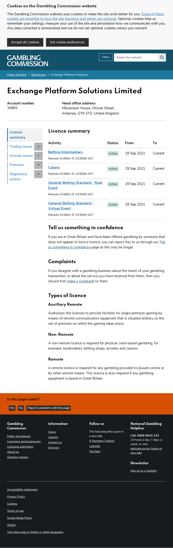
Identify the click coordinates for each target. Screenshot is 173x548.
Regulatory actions (18, 177)
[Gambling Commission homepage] (27, 66)
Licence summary (17, 136)
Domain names (21, 156)
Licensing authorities (20, 447)
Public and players (19, 436)
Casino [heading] (54, 168)
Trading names (21, 147)
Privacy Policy (16, 497)
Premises (17, 165)
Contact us (55, 443)
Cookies (12, 504)
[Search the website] (162, 58)
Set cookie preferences (67, 42)
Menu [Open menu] (105, 58)
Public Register (17, 75)
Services (53, 448)
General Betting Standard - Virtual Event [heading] (71, 207)
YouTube (94, 452)
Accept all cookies (25, 42)
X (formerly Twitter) (102, 441)
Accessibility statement (22, 490)
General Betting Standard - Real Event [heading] (75, 186)
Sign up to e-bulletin (143, 471)
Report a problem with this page (52, 408)
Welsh (11, 525)
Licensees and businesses (24, 442)
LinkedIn (94, 446)
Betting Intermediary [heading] (65, 153)
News (52, 432)
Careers (53, 437)
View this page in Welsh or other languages (35, 532)
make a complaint (80, 282)
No (24, 408)
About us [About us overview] (13, 452)
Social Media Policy (19, 518)
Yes (14, 408)
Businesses (38, 75)
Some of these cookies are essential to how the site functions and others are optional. (85, 16)
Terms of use (15, 511)
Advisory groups (17, 457)
